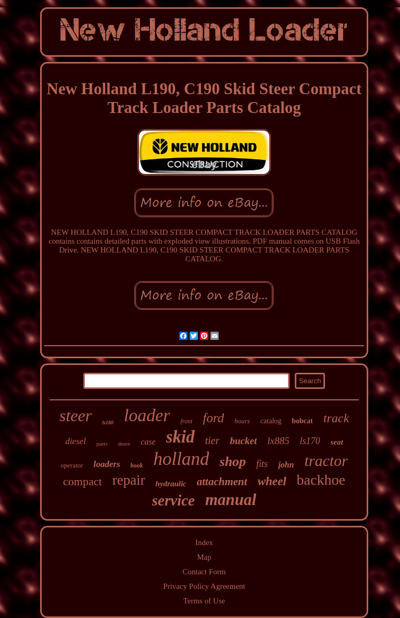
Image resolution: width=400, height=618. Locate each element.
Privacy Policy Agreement (204, 586)
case (148, 441)
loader (147, 415)
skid (180, 436)
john (286, 464)
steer (75, 415)
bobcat (302, 421)
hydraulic (171, 484)
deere (124, 443)
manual (230, 499)
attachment (222, 481)
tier (212, 440)
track (336, 418)
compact (82, 481)
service (173, 500)
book (137, 465)
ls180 (108, 422)
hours (242, 421)
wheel (272, 481)
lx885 (278, 440)
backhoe (321, 480)
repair (129, 480)
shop (233, 461)
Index (204, 542)
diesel (75, 441)
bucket (243, 440)
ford (213, 418)
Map (204, 557)
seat (336, 442)
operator (71, 465)
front (187, 421)
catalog (270, 421)
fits (262, 464)
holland (181, 459)
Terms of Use (204, 601)
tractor (325, 460)
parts (101, 443)
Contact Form (204, 571)
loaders (107, 464)
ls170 (309, 441)
